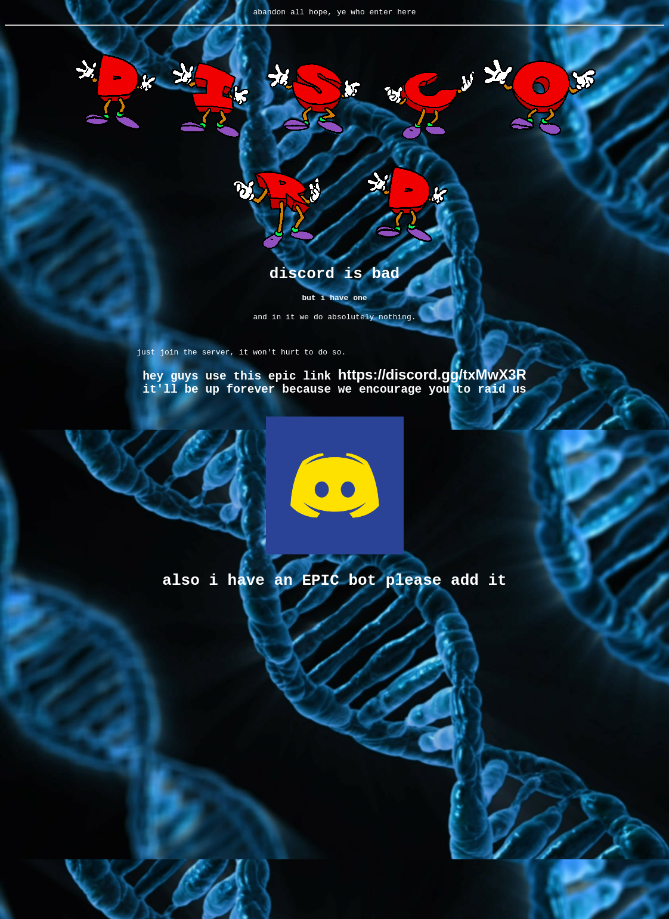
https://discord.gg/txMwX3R (432, 385)
